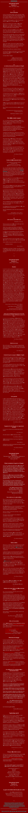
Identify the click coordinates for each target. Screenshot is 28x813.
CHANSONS (9, 806)
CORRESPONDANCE (7, 802)
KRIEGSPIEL (14, 806)
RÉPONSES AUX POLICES (14, 807)
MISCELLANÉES (21, 806)
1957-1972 (18, 811)
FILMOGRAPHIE (8, 803)
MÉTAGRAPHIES (16, 802)
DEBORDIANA (14, 1)
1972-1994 (24, 811)
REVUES (21, 802)
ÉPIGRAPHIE (14, 803)
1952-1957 (11, 811)
